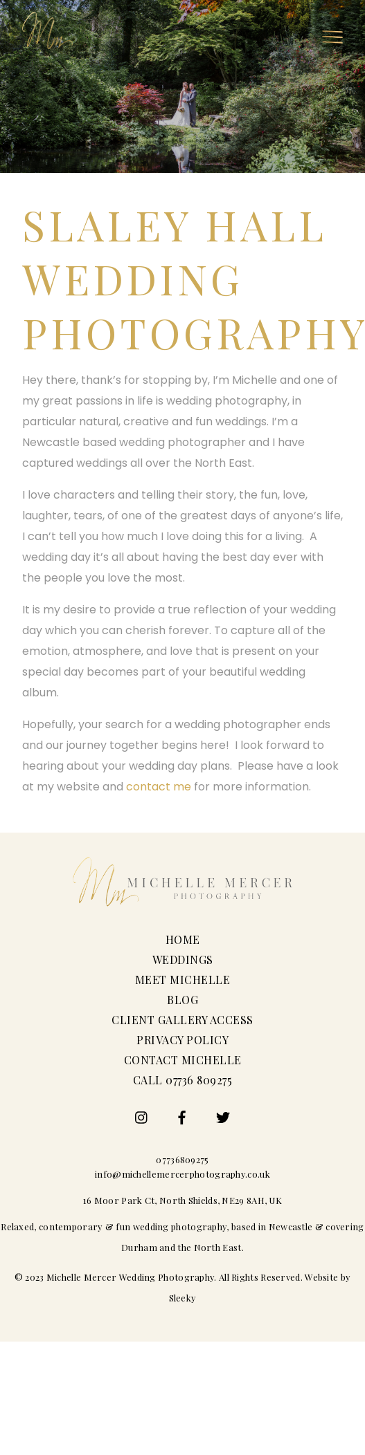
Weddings (182, 959)
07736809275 (182, 1159)
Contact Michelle (183, 1060)
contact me (158, 787)
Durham (139, 1247)
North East (218, 1247)
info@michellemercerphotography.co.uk (182, 1174)
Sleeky (183, 1298)
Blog (182, 999)
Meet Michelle (183, 979)
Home (183, 939)
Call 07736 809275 (183, 1080)
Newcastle (291, 1226)
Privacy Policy (182, 1039)
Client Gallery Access (182, 1019)
